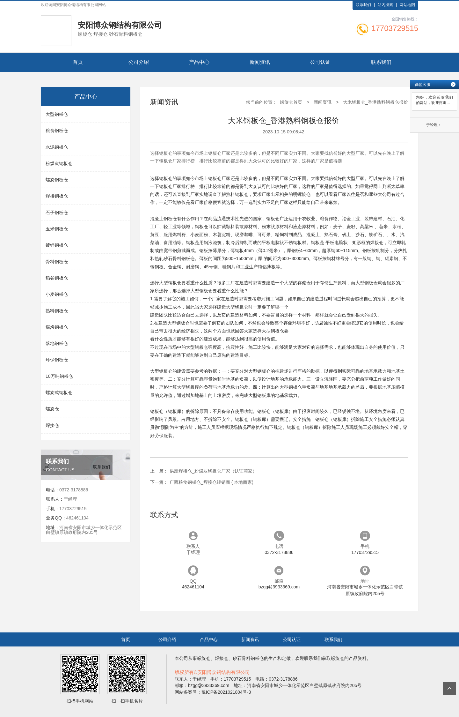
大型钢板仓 (57, 114)
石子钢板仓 (57, 212)
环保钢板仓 (57, 359)
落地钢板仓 (57, 343)
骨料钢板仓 (57, 261)
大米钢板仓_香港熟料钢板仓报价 (375, 102)
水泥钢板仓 (57, 147)
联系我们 (363, 5)
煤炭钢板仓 (57, 327)
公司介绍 (138, 62)
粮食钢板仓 (57, 130)
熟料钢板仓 (57, 310)
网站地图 (407, 5)
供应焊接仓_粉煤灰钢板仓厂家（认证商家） (213, 471)
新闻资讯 (260, 62)
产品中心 (199, 62)
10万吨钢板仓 (59, 376)
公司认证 (320, 62)
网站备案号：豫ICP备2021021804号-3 (213, 692)
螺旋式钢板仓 (59, 392)
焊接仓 (52, 425)
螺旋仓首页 (291, 102)
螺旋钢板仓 (57, 179)
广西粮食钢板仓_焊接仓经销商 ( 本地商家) (211, 482)
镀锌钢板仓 (57, 245)
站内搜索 (385, 5)
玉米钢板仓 (57, 228)
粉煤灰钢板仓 (59, 163)
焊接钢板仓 (57, 195)
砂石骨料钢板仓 (179, 258)
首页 (78, 62)
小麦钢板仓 (57, 294)
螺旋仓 (52, 408)
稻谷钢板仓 (57, 277)
